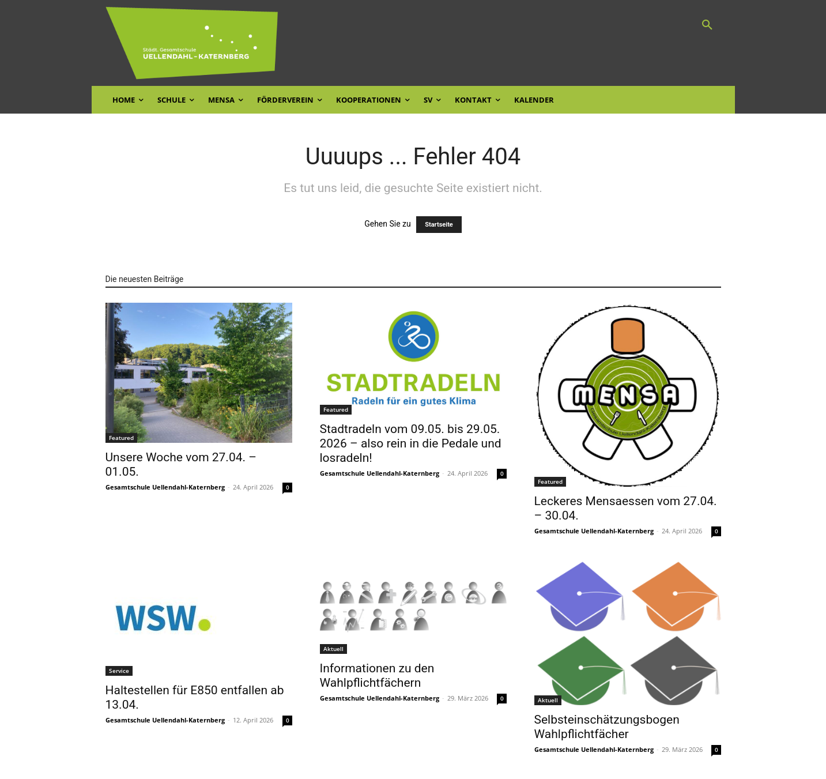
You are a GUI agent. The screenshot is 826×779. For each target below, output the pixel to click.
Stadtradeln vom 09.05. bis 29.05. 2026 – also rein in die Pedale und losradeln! (410, 443)
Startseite (439, 224)
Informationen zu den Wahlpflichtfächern (377, 675)
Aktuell (333, 649)
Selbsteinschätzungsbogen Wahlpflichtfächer (607, 727)
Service (119, 671)
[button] (707, 25)
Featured (121, 438)
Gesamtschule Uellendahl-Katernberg (165, 487)
